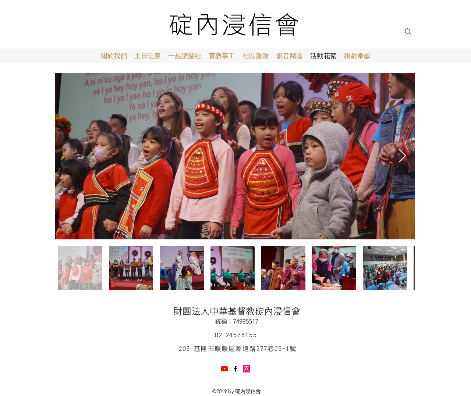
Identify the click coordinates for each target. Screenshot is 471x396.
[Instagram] (246, 368)
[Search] (408, 31)
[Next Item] (402, 156)
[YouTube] (224, 368)
